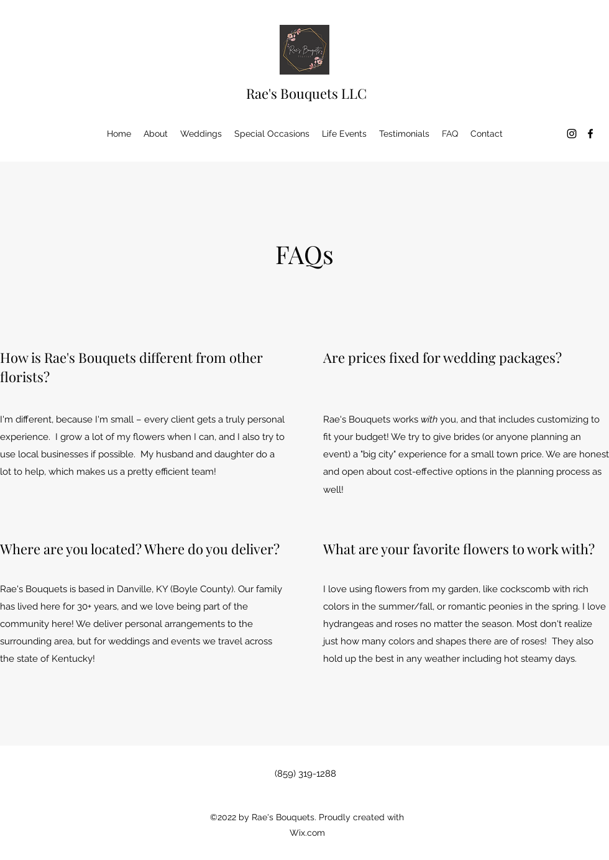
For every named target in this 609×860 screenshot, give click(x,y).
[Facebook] (590, 133)
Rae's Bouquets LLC (306, 93)
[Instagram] (572, 133)
